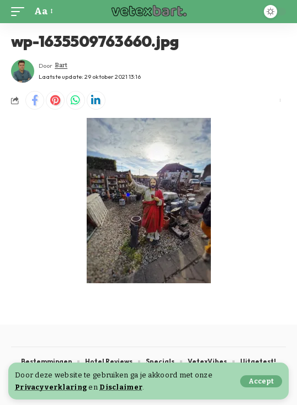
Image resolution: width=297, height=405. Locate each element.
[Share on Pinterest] (55, 100)
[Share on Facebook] (34, 100)
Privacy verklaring (51, 387)
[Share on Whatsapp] (75, 100)
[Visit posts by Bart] (22, 71)
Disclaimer (120, 387)
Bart (61, 65)
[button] (261, 381)
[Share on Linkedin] (96, 100)
